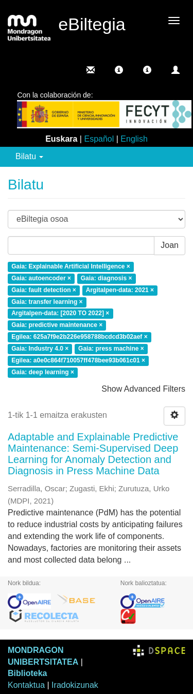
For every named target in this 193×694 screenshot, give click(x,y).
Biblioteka (27, 673)
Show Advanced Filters (143, 388)
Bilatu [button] (29, 156)
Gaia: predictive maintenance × (56, 325)
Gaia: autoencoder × (41, 278)
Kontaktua (26, 685)
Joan (170, 245)
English (133, 138)
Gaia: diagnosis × (106, 278)
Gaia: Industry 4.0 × (39, 348)
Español (99, 138)
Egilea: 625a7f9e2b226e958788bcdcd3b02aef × (79, 337)
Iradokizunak (74, 685)
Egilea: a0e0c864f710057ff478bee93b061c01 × (78, 360)
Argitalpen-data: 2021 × (120, 290)
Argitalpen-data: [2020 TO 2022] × (60, 313)
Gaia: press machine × (111, 348)
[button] (119, 70)
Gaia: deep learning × (42, 372)
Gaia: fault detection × (43, 290)
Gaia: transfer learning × (46, 301)
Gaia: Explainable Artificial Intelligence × (70, 267)
